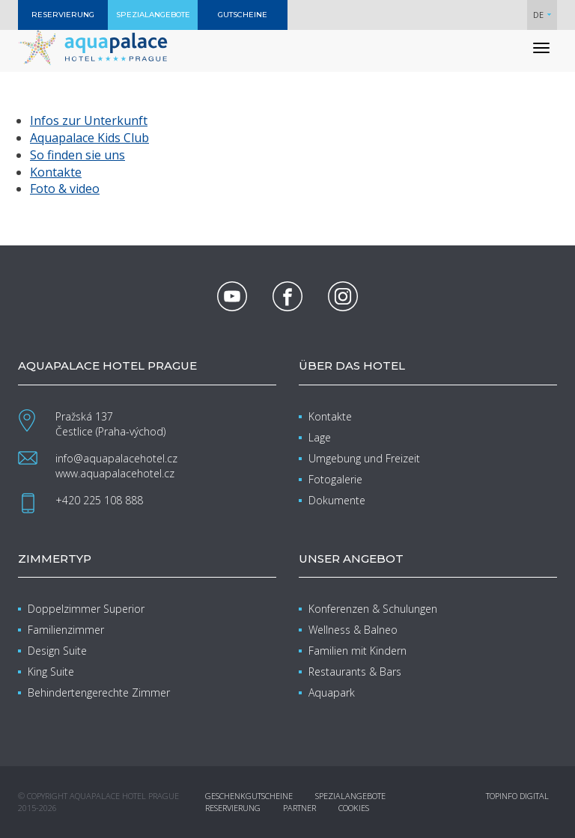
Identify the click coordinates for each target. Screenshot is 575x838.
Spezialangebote (350, 795)
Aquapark (331, 692)
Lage (319, 437)
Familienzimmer (66, 630)
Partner (299, 807)
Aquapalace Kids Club (89, 137)
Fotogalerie (335, 479)
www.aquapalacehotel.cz (114, 473)
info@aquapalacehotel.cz (116, 458)
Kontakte (56, 172)
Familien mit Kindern (357, 650)
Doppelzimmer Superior (86, 609)
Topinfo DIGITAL (517, 795)
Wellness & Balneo (353, 630)
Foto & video (65, 188)
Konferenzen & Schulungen (372, 609)
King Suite (51, 671)
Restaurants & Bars (354, 671)
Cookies (353, 807)
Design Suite (57, 650)
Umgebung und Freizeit (364, 458)
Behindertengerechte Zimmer (99, 692)
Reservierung (233, 807)
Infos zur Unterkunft (88, 120)
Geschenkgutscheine (249, 795)
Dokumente (336, 500)
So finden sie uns (77, 155)
